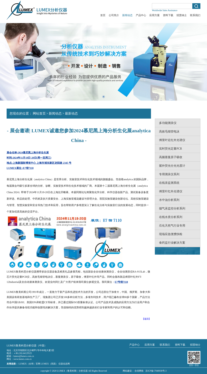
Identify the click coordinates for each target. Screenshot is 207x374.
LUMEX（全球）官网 (30, 364)
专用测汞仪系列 (169, 174)
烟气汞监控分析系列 (172, 208)
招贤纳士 (181, 15)
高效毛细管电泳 (169, 131)
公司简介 (114, 15)
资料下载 (168, 15)
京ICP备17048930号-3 (155, 371)
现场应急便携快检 (170, 234)
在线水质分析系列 (170, 217)
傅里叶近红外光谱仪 (172, 140)
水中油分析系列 (169, 200)
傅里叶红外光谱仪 (170, 191)
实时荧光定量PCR (170, 148)
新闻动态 (127, 15)
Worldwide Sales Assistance (164, 10)
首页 (102, 15)
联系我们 (195, 15)
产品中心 (141, 15)
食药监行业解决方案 (172, 242)
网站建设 (127, 371)
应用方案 (154, 15)
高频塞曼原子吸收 (170, 157)
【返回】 (146, 319)
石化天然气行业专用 (172, 225)
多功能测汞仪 (167, 123)
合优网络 (139, 371)
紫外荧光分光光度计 (172, 165)
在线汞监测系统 (169, 182)
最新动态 (71, 113)
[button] (103, 97)
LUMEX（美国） (49, 364)
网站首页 (39, 113)
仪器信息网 (64, 364)
